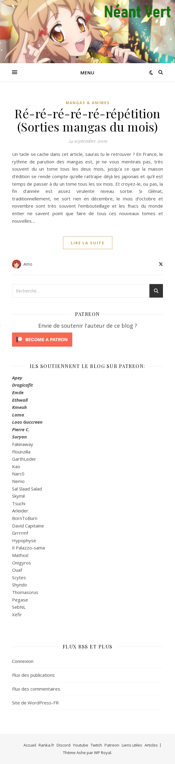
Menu (87, 73)
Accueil (29, 745)
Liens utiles (132, 745)
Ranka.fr (46, 745)
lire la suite (88, 243)
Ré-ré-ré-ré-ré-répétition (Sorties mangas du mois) (87, 120)
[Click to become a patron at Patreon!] (87, 340)
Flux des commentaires (36, 689)
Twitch (96, 745)
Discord (63, 745)
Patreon (112, 745)
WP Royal (102, 752)
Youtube (80, 745)
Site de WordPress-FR (35, 703)
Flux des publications (33, 675)
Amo (28, 264)
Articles (151, 745)
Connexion (22, 661)
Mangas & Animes (88, 102)
